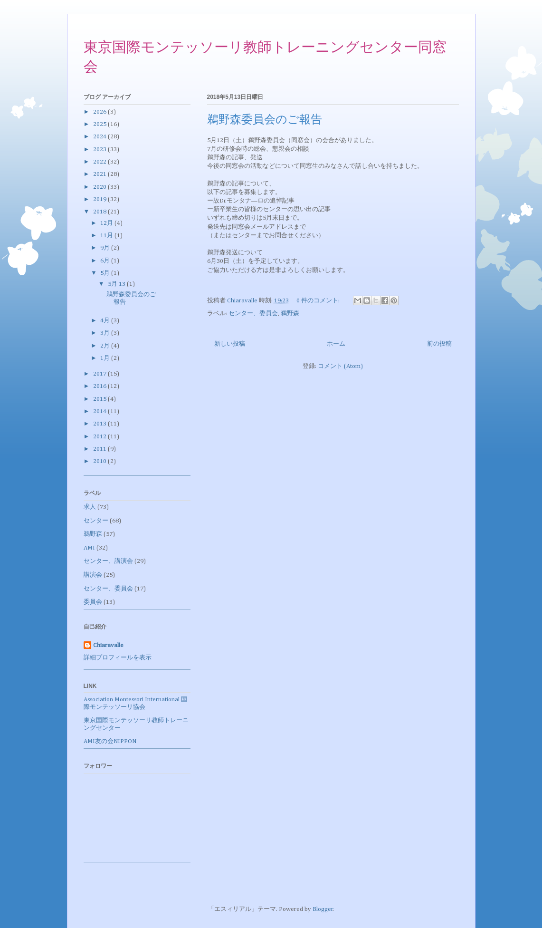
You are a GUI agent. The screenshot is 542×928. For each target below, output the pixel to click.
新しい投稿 (229, 344)
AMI (89, 548)
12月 (107, 223)
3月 (105, 333)
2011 (100, 449)
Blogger (323, 909)
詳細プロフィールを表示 (118, 658)
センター (96, 521)
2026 (100, 112)
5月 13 (117, 284)
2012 (100, 437)
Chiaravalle (108, 645)
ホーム (336, 344)
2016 (100, 386)
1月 (105, 358)
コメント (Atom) (340, 366)
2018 (100, 212)
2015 (100, 399)
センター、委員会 (253, 313)
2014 (100, 411)
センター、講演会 (108, 561)
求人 (90, 507)
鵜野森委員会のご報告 (264, 120)
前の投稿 (439, 344)
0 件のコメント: (318, 301)
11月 (107, 235)
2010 (100, 461)
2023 (100, 149)
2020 (100, 187)
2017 (100, 374)
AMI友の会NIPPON (110, 741)
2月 (105, 346)
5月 (105, 273)
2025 (100, 124)
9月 (105, 248)
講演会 (93, 575)
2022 (100, 162)
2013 (100, 424)
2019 (100, 199)
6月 (105, 261)
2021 (100, 174)
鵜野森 (290, 313)
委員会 (93, 602)
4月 (105, 321)
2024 (100, 137)
